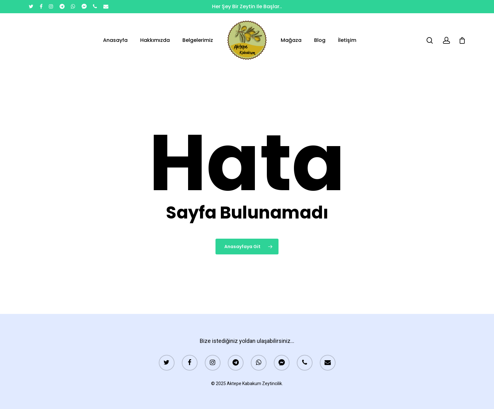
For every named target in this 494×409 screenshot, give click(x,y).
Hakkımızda (155, 40)
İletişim (347, 40)
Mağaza (291, 40)
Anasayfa (115, 40)
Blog (319, 40)
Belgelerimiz (197, 40)
